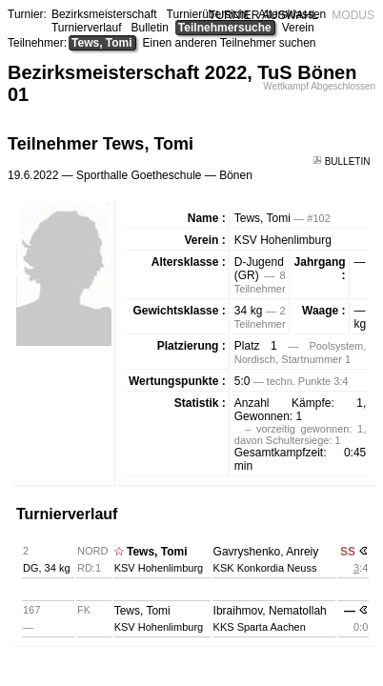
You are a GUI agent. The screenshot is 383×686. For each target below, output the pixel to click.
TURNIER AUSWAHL (263, 15)
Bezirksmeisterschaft (104, 14)
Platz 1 (255, 346)
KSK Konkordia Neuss (265, 568)
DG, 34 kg (47, 568)
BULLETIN (342, 161)
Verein (298, 27)
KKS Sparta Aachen (259, 627)
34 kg (248, 310)
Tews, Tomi (101, 43)
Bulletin (150, 27)
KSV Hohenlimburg (283, 240)
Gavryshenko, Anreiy (266, 551)
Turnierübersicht (208, 14)
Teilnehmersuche (225, 27)
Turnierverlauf (86, 27)
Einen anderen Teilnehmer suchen (229, 43)
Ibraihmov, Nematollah (270, 610)
